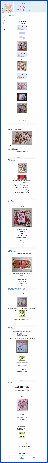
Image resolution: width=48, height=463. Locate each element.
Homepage (22, 457)
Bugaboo (21, 145)
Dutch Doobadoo (14, 289)
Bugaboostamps (11, 289)
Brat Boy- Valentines (22, 229)
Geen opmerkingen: (19, 288)
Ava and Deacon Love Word (23, 276)
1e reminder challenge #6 (12, 328)
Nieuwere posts (9, 457)
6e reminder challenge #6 (12, 126)
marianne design (21, 289)
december (3, 26)
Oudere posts (34, 457)
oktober (3, 19)
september (4, 20)
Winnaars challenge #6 (11, 15)
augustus (3, 29)
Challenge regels (7, 12)
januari (3, 17)
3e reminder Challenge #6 (12, 251)
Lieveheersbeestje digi (13, 145)
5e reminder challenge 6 (12, 160)
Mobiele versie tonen (22, 458)
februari (3, 16)
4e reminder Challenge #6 (12, 201)
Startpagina (3, 12)
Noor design (24, 289)
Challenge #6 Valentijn (11, 383)
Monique (23, 422)
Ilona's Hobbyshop (17, 289)
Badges (10, 12)
